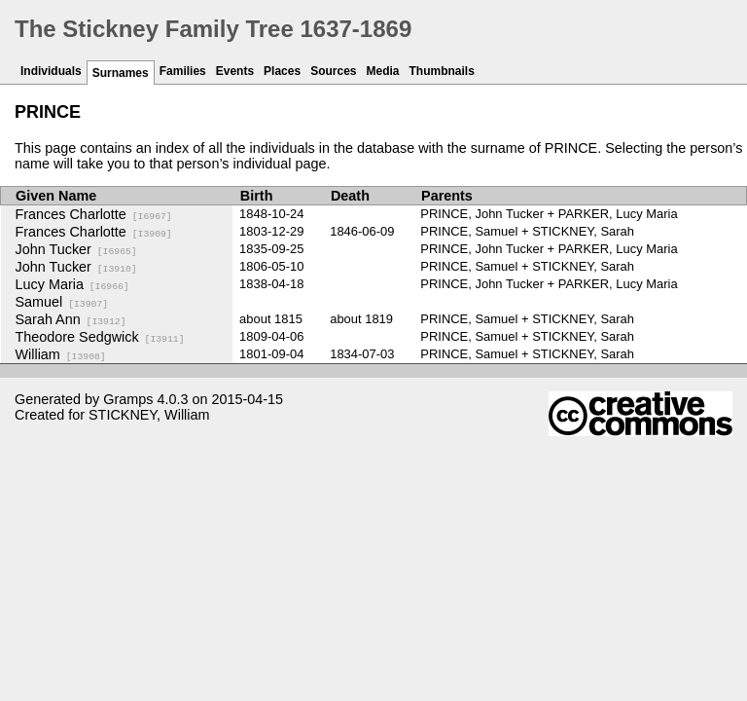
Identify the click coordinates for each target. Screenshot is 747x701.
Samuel (62, 302)
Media (383, 71)
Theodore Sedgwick (100, 337)
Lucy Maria (72, 284)
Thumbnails (442, 71)
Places (282, 71)
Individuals (51, 71)
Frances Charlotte (94, 214)
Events (235, 71)
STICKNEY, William (149, 415)
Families (183, 71)
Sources (333, 71)
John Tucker (76, 249)
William (61, 354)
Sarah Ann (71, 319)
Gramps (128, 399)
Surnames (120, 73)
